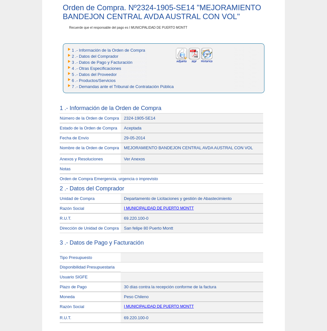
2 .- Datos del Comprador (95, 56)
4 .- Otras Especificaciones (96, 68)
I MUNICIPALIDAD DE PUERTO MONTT (159, 208)
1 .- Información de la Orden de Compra (108, 50)
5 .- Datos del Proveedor (94, 74)
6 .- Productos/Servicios (94, 80)
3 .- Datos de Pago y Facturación (102, 62)
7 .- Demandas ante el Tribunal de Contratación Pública (123, 86)
